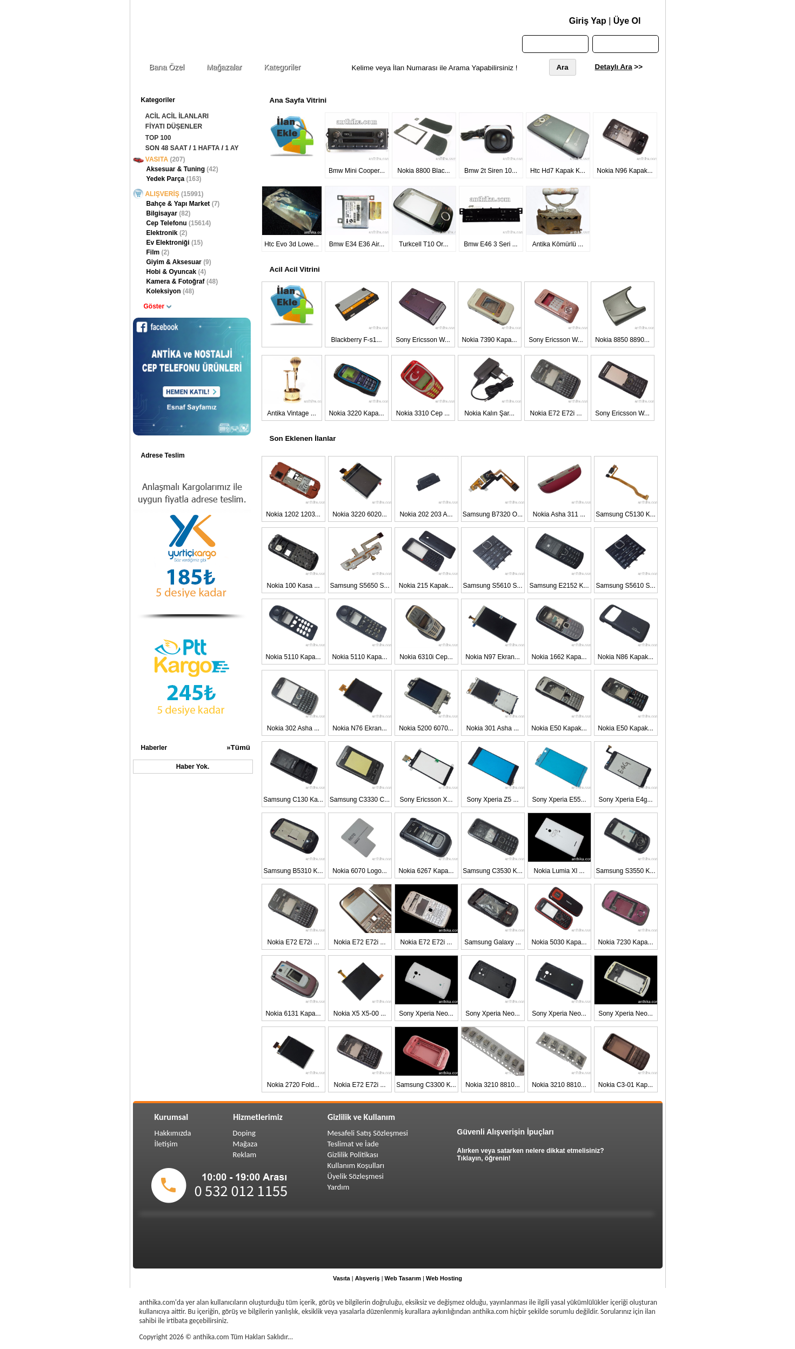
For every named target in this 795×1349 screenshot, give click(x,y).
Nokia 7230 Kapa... (625, 942)
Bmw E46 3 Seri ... (490, 244)
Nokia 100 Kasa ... (292, 585)
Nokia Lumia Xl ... (558, 871)
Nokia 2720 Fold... (293, 1085)
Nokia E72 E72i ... (556, 413)
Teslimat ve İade (353, 1144)
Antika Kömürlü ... (558, 244)
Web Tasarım (403, 1278)
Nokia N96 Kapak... (624, 171)
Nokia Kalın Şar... (489, 413)
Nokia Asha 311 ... (559, 514)
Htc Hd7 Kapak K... (557, 171)
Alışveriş (367, 1278)
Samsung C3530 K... (493, 871)
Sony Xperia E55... (559, 799)
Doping (244, 1133)
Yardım (339, 1187)
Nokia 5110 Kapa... (292, 657)
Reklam (245, 1154)
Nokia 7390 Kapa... (489, 340)
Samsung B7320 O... (493, 514)
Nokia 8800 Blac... (423, 171)
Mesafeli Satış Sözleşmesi (368, 1133)
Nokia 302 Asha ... (293, 728)
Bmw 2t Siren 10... (490, 171)
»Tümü (238, 747)
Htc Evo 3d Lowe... (291, 244)
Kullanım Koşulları (356, 1165)
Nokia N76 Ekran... (359, 728)
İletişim (166, 1144)
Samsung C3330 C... (360, 799)
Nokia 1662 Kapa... (558, 657)
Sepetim (625, 44)
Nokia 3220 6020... (359, 514)
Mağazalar (224, 67)
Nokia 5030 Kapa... (558, 942)
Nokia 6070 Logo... (359, 871)
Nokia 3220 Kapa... (356, 413)
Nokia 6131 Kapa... (292, 1013)
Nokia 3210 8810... (492, 1085)
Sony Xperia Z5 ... (492, 799)
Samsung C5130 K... (626, 514)
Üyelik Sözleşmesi (356, 1176)
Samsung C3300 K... (426, 1085)
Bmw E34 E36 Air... (357, 244)
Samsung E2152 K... (559, 585)
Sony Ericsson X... (425, 799)
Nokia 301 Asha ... (492, 728)
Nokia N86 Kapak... (625, 657)
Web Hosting (444, 1278)
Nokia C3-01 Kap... (625, 1085)
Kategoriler (282, 67)
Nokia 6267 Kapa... (425, 871)
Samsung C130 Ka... (293, 799)
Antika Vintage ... (291, 413)
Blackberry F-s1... (356, 340)
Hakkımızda (173, 1133)
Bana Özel (166, 67)
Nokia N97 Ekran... (492, 657)
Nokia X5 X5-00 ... (359, 1013)
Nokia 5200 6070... (426, 728)
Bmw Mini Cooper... (357, 171)
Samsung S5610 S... (492, 585)
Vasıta (341, 1278)
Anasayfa (554, 44)
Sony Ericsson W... (423, 340)
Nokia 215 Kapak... (426, 585)
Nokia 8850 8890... (622, 340)
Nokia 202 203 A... (425, 514)
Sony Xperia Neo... (426, 1013)
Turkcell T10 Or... (423, 244)
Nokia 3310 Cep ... (423, 413)
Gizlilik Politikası (353, 1154)
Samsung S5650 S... (359, 585)
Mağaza (245, 1144)
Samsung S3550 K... (625, 871)
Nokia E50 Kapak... (559, 728)
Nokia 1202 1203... (293, 514)
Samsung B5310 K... (293, 871)
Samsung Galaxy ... (492, 942)
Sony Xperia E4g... (625, 799)
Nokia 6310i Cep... (426, 657)
